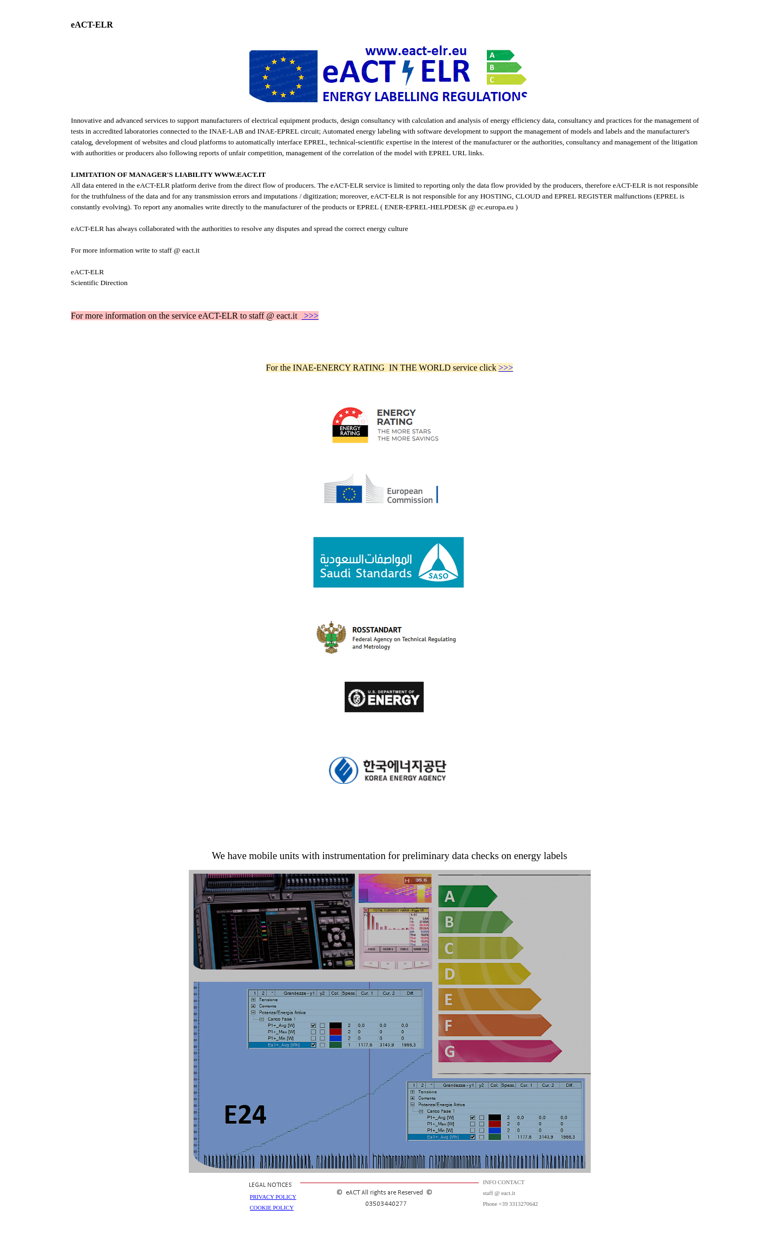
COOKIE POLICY (272, 1208)
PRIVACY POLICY (273, 1197)
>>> (310, 315)
